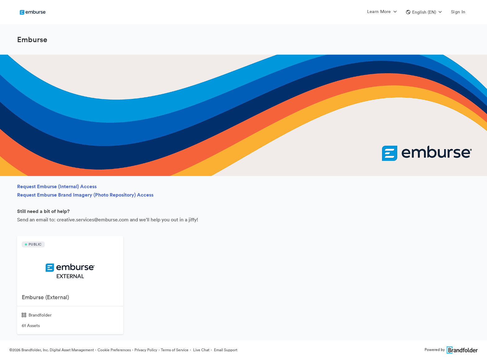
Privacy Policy (145, 349)
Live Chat (200, 349)
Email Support (225, 349)
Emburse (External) (45, 297)
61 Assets (31, 325)
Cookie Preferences (114, 349)
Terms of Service (175, 349)
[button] (423, 12)
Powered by (451, 349)
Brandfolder (37, 315)
